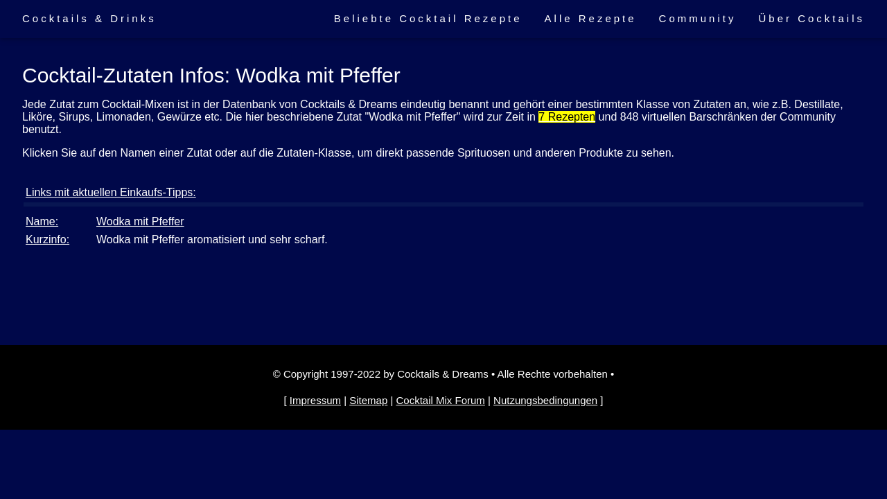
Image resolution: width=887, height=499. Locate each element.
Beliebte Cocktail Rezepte (428, 18)
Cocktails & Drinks (89, 18)
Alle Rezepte (591, 18)
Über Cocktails (811, 18)
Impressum (315, 400)
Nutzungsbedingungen (545, 400)
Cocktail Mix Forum (440, 400)
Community (698, 18)
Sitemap (368, 400)
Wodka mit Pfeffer (140, 221)
